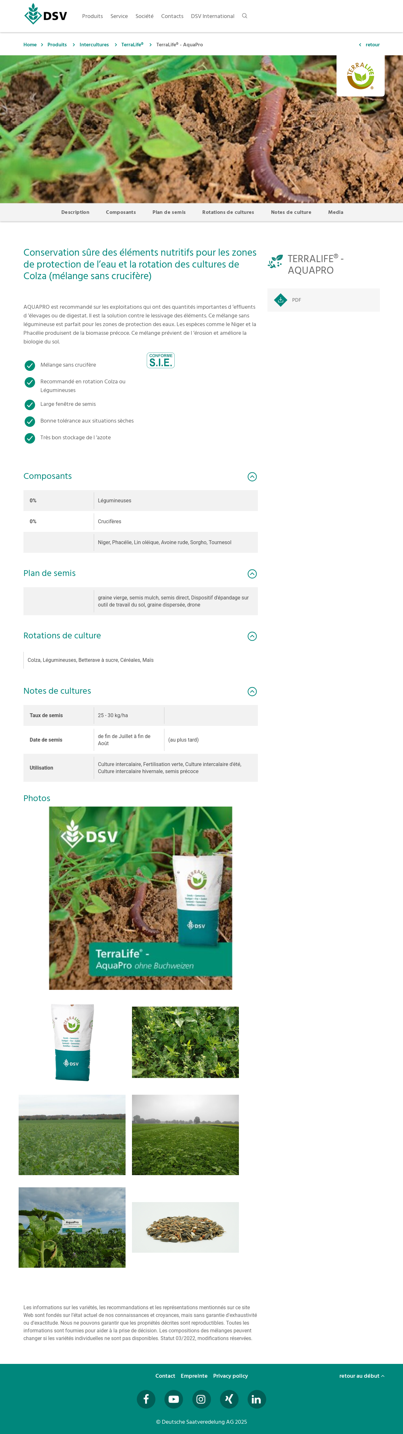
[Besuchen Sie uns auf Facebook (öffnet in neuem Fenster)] (146, 1399)
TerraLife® (132, 45)
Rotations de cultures (228, 212)
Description (75, 212)
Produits (57, 45)
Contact (166, 1376)
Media (335, 212)
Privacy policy (231, 1376)
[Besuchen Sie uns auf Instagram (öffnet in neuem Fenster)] (201, 1399)
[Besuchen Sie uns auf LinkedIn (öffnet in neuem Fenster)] (257, 1399)
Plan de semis (169, 212)
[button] (141, 898)
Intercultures (94, 45)
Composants (121, 212)
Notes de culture (291, 212)
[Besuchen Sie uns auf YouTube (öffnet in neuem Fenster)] (173, 1399)
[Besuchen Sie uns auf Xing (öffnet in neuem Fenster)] (229, 1399)
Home (30, 45)
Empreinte (195, 1376)
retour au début (362, 1376)
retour (373, 45)
